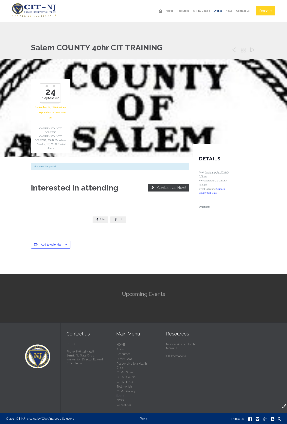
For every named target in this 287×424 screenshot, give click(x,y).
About (120, 349)
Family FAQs (125, 358)
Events (120, 395)
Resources (123, 354)
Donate (265, 11)
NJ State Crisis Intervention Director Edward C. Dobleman (84, 359)
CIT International (176, 356)
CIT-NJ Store (125, 372)
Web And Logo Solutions (58, 418)
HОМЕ (121, 344)
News (120, 400)
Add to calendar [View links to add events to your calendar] (51, 244)
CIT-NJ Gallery (126, 391)
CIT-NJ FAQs (125, 381)
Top (142, 418)
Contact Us (124, 404)
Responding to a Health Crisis (132, 365)
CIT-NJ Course (126, 377)
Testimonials (125, 386)
